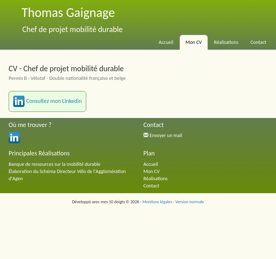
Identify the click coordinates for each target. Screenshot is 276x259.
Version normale (189, 201)
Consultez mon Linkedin (47, 101)
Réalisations (226, 42)
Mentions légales (157, 201)
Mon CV (193, 42)
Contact (258, 42)
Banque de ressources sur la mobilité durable (54, 164)
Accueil (166, 42)
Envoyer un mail (166, 135)
